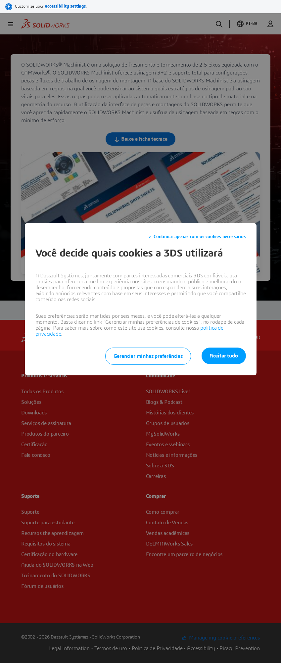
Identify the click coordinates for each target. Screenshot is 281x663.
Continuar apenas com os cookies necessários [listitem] (200, 236)
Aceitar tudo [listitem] (224, 355)
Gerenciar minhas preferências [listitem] (148, 356)
